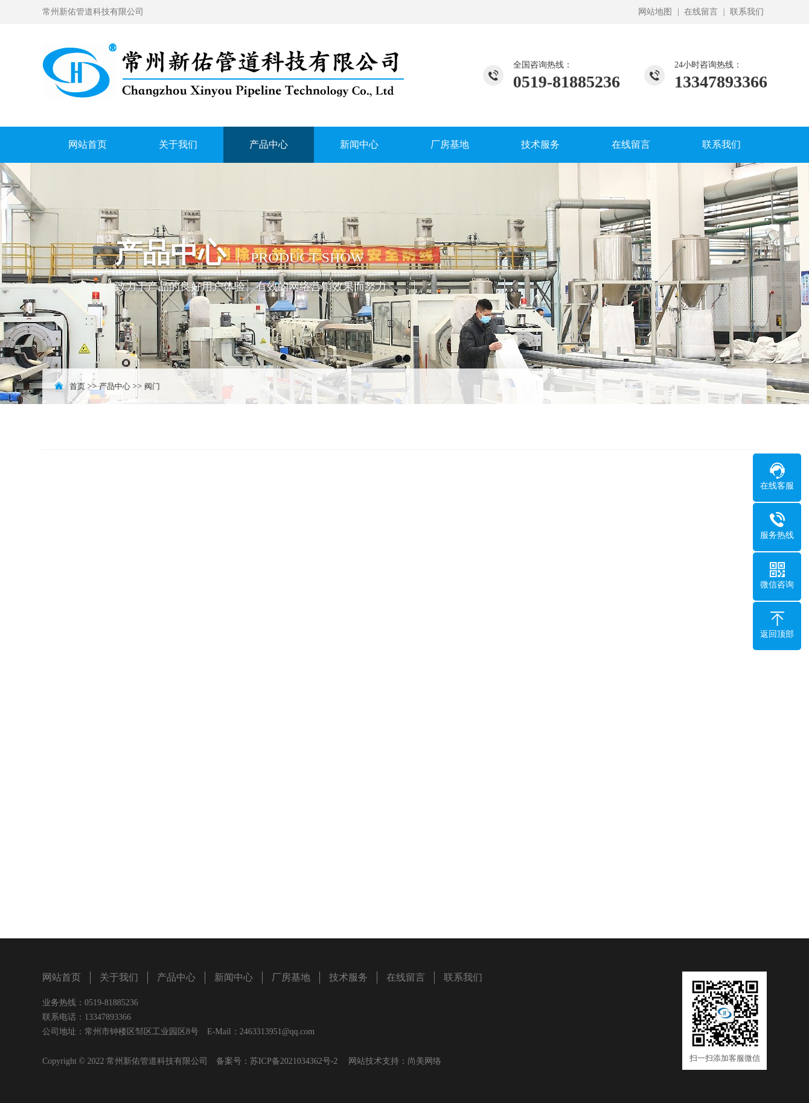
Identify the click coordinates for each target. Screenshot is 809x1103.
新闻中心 (359, 144)
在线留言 (701, 11)
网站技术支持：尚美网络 (394, 1061)
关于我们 (178, 144)
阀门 (152, 386)
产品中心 (268, 144)
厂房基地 (449, 144)
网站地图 (655, 11)
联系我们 (747, 11)
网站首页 (87, 144)
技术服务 (540, 144)
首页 (77, 386)
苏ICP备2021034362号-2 (293, 1061)
